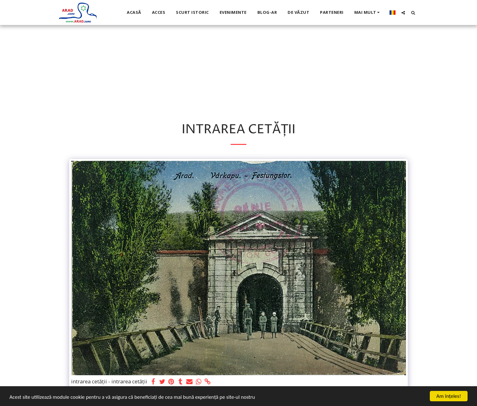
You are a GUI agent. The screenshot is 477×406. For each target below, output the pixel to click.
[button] (403, 12)
